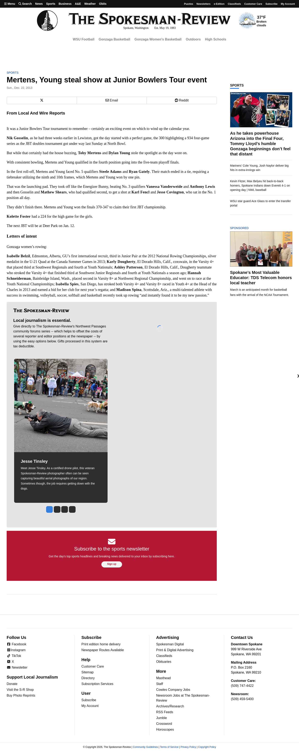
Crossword (164, 723)
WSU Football (83, 39)
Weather (90, 3)
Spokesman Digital (170, 644)
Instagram (16, 650)
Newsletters (203, 3)
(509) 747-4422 (242, 685)
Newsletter (17, 667)
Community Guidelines (145, 747)
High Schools (215, 39)
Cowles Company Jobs (173, 689)
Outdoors (193, 39)
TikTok (14, 656)
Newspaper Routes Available (102, 650)
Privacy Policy (188, 747)
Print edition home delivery (101, 644)
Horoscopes (165, 729)
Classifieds (234, 3)
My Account (90, 706)
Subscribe (271, 3)
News (39, 3)
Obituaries (163, 661)
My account (288, 3)
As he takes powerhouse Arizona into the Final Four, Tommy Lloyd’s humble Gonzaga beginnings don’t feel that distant (260, 143)
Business (65, 3)
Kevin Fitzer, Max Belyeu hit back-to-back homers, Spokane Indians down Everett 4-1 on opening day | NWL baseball (260, 185)
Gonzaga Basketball (114, 39)
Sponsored (246, 228)
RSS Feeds (164, 712)
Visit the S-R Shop (20, 689)
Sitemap (87, 672)
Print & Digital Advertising (175, 650)
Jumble (161, 718)
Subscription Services (97, 684)
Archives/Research (170, 706)
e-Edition (219, 3)
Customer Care (253, 3)
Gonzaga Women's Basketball (158, 39)
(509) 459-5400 (242, 699)
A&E (78, 3)
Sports (50, 3)
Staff (159, 684)
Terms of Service (169, 747)
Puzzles (188, 3)
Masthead (163, 678)
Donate (12, 684)
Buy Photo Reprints (21, 695)
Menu (9, 3)
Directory (88, 678)
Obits (103, 3)
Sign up (111, 564)
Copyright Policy (207, 747)
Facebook (16, 644)
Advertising (167, 637)
